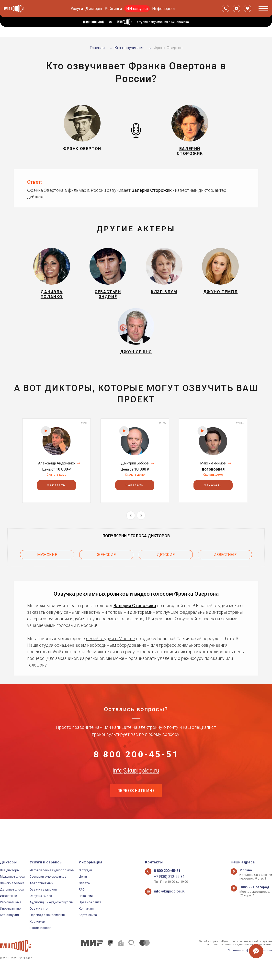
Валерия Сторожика (134, 618)
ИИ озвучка (137, 8)
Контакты (86, 908)
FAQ (82, 889)
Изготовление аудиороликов (52, 870)
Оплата (84, 883)
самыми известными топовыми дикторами (108, 624)
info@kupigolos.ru (136, 794)
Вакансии (86, 896)
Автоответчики (41, 883)
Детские (166, 569)
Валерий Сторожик (152, 194)
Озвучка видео (41, 896)
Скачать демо (56, 490)
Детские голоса (12, 889)
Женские (106, 569)
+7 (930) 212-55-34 (167, 876)
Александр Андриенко (56, 479)
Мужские (47, 569)
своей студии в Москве (110, 651)
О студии (85, 870)
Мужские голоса (12, 876)
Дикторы (93, 8)
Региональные (10, 902)
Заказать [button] (56, 501)
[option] (56, 476)
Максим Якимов (213, 479)
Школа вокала (40, 928)
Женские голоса (12, 883)
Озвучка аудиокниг (44, 889)
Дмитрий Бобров (135, 479)
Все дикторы (10, 870)
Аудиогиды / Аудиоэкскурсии (52, 902)
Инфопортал (163, 8)
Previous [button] (130, 531)
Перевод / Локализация (48, 915)
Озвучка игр (39, 908)
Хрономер (37, 921)
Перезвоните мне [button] (136, 819)
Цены (83, 876)
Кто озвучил (9, 915)
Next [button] (141, 531)
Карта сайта (88, 915)
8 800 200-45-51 (136, 770)
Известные (225, 569)
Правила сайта (90, 902)
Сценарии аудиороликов (48, 876)
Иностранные (10, 908)
